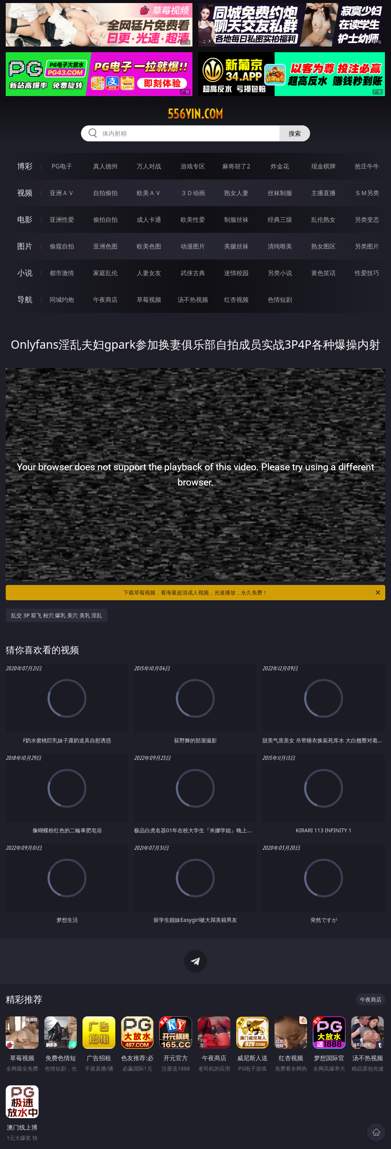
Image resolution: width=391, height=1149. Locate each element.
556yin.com (195, 114)
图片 (24, 246)
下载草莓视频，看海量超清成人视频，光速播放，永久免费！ (252, 592)
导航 (24, 299)
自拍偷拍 (105, 193)
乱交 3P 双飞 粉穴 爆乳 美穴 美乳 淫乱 (56, 615)
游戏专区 (193, 166)
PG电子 (62, 166)
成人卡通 (149, 219)
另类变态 (367, 219)
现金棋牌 (323, 166)
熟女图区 (323, 246)
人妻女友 (149, 273)
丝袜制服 (280, 193)
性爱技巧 (367, 273)
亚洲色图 (105, 246)
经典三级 (280, 219)
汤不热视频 (193, 299)
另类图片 (367, 246)
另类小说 (280, 273)
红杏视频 (236, 299)
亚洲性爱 (62, 219)
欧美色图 (149, 246)
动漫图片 (193, 246)
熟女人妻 (236, 193)
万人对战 (149, 166)
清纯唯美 (280, 246)
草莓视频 (149, 299)
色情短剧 (280, 299)
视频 (24, 192)
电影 (24, 219)
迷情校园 (236, 273)
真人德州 (105, 166)
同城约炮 (62, 299)
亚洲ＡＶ (62, 193)
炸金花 (280, 166)
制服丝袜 (236, 219)
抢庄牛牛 (367, 166)
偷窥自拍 (62, 246)
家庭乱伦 (105, 273)
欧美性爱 (193, 219)
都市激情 (62, 273)
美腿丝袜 (236, 246)
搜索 (295, 133)
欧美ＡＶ (149, 193)
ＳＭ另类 (367, 193)
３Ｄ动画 (193, 193)
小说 (24, 273)
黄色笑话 (323, 273)
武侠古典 (193, 273)
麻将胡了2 (236, 166)
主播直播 (323, 193)
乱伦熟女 (323, 219)
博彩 (24, 166)
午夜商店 (105, 299)
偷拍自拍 (105, 219)
